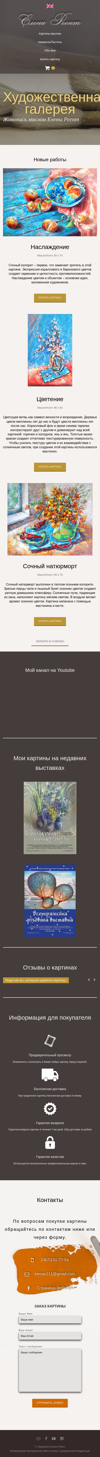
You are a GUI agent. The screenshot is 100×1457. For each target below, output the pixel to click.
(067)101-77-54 (55, 1259)
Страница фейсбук (55, 1288)
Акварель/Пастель (50, 42)
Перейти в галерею (50, 641)
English (50, 6)
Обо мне (50, 50)
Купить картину (50, 59)
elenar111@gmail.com (55, 1273)
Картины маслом (50, 33)
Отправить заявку (50, 1402)
